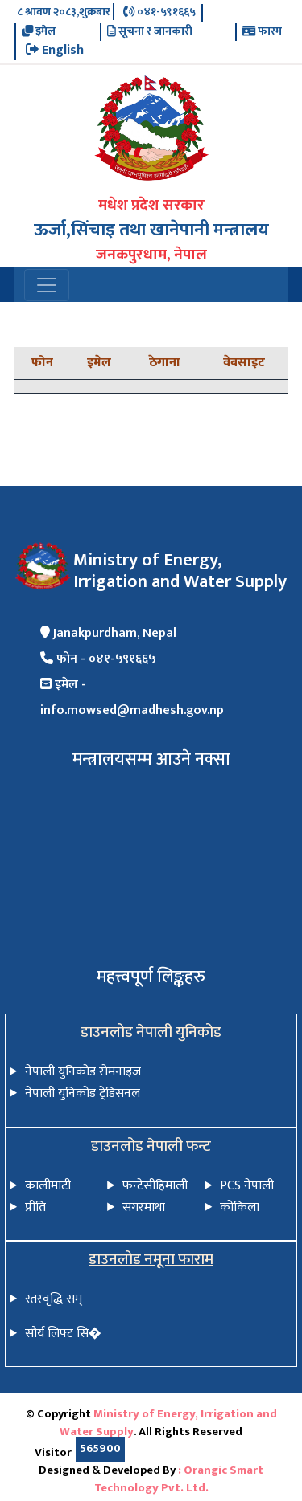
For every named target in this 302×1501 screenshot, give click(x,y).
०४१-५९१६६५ (159, 13)
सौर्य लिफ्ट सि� (63, 1333)
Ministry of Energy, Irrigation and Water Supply (168, 1423)
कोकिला (239, 1207)
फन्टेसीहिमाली (155, 1186)
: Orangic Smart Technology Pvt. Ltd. (179, 1479)
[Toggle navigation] (46, 285)
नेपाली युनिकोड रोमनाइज (83, 1072)
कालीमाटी (48, 1186)
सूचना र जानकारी (149, 32)
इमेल (39, 32)
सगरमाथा (143, 1207)
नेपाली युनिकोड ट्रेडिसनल (82, 1093)
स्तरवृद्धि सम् (53, 1299)
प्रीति (35, 1207)
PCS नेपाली (247, 1186)
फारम (262, 32)
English (55, 50)
